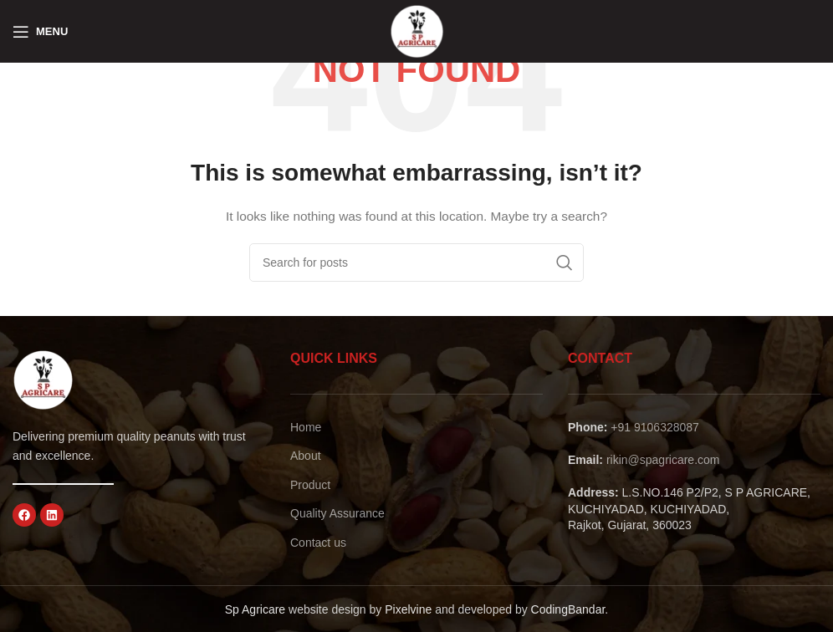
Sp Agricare (255, 609)
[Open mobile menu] (40, 31)
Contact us (318, 542)
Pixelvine (408, 609)
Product (310, 485)
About (305, 455)
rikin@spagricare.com (663, 459)
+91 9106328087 (655, 427)
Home (305, 427)
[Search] (416, 262)
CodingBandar (568, 609)
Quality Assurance (337, 513)
